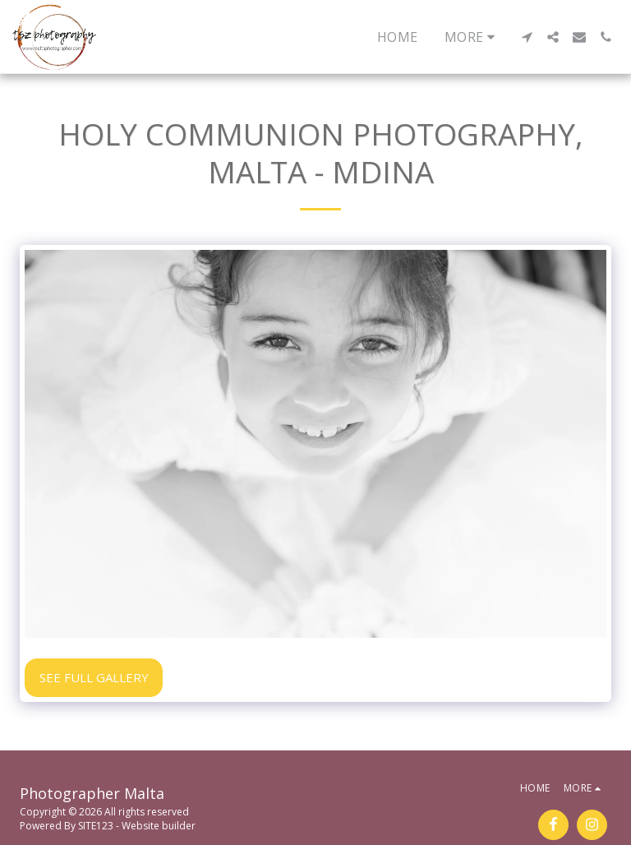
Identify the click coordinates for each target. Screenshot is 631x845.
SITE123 (95, 826)
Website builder (159, 826)
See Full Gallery (94, 677)
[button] (526, 37)
